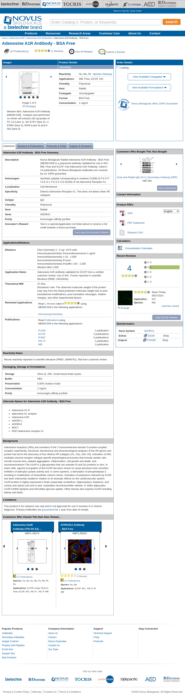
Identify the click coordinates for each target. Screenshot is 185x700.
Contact (155, 33)
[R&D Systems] (30, 4)
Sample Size (8, 653)
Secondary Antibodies (13, 637)
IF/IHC (41, 337)
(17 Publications (22, 577)
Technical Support (103, 633)
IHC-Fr (42, 340)
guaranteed (48, 509)
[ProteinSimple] (92, 4)
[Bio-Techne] (10, 4)
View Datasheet (167, 188)
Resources (53, 33)
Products (31, 33)
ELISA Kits (7, 649)
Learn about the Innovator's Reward (91, 232)
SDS (130, 213)
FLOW (41, 330)
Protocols (98, 641)
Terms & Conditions (70, 691)
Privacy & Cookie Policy (16, 691)
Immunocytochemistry (50, 314)
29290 (149, 335)
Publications (51, 320)
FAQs (96, 637)
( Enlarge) (29, 106)
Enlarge (123, 307)
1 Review (50, 303)
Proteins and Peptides (13, 645)
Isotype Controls (10, 641)
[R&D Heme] (167, 4)
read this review (170, 306)
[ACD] (149, 4)
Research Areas (80, 33)
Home (5, 38)
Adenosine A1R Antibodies (39, 38)
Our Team (53, 649)
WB (40, 344)
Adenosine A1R (17, 38)
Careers (52, 637)
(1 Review (73, 576)
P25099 (149, 340)
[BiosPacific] (112, 4)
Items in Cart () (121, 11)
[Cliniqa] (131, 4)
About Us (134, 33)
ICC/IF (41, 334)
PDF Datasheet (136, 222)
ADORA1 (149, 330)
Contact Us (54, 645)
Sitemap (36, 691)
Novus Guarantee (57, 641)
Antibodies (7, 633)
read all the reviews (167, 317)
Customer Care (109, 33)
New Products (9, 657)
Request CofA (135, 232)
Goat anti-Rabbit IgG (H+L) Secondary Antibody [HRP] (147, 177)
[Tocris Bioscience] (72, 4)
